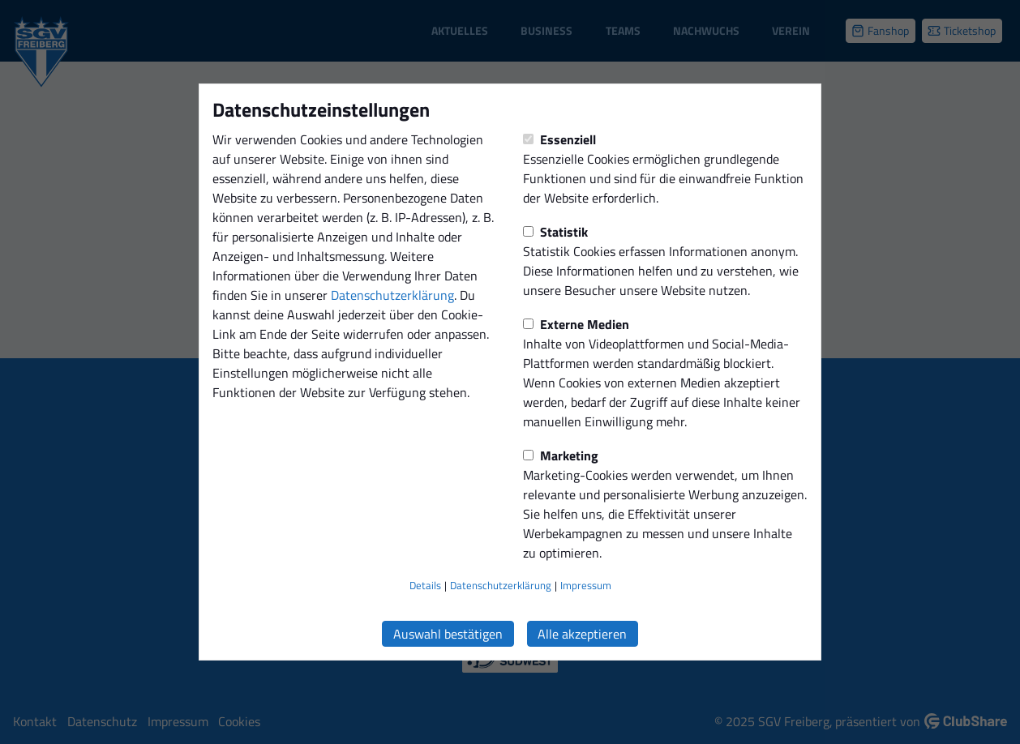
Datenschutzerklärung (392, 295)
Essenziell (559, 139)
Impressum (585, 585)
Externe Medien (576, 324)
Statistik (555, 232)
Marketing (560, 455)
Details (425, 585)
